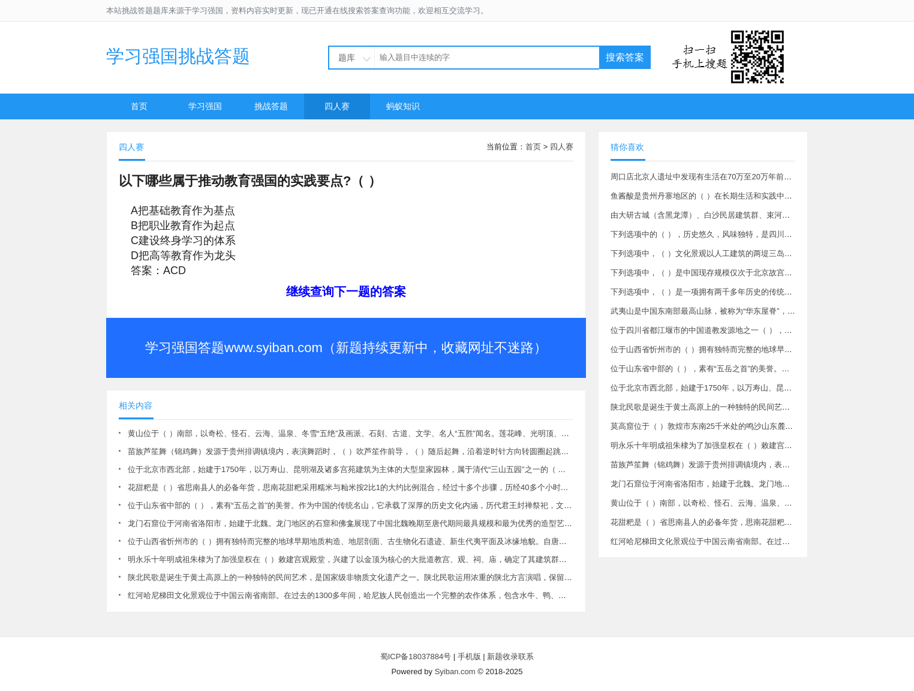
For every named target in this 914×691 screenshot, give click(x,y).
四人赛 (337, 106)
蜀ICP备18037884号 (416, 656)
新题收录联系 (510, 656)
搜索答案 (625, 57)
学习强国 (205, 106)
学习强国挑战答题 (178, 56)
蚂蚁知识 (403, 106)
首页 (139, 106)
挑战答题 (271, 106)
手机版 (469, 656)
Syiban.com (455, 671)
